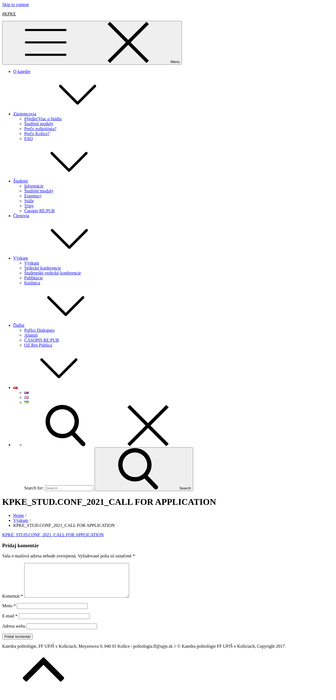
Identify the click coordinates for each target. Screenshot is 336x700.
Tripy (29, 205)
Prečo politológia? (40, 128)
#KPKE (9, 14)
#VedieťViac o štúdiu (43, 118)
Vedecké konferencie (42, 268)
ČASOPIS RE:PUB (41, 340)
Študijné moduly (38, 123)
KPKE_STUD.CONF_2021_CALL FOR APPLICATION (53, 534)
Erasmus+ (33, 196)
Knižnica (32, 282)
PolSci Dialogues (39, 330)
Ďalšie (60, 325)
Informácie (33, 186)
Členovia (21, 215)
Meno (9, 612)
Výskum (62, 258)
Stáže (29, 200)
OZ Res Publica (38, 345)
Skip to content (15, 4)
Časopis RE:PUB (39, 210)
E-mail (10, 622)
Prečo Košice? (37, 133)
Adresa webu (13, 632)
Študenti (61, 181)
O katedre (22, 71)
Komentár (12, 602)
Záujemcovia (66, 113)
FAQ (28, 138)
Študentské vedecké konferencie (52, 273)
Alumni (31, 335)
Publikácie (33, 278)
